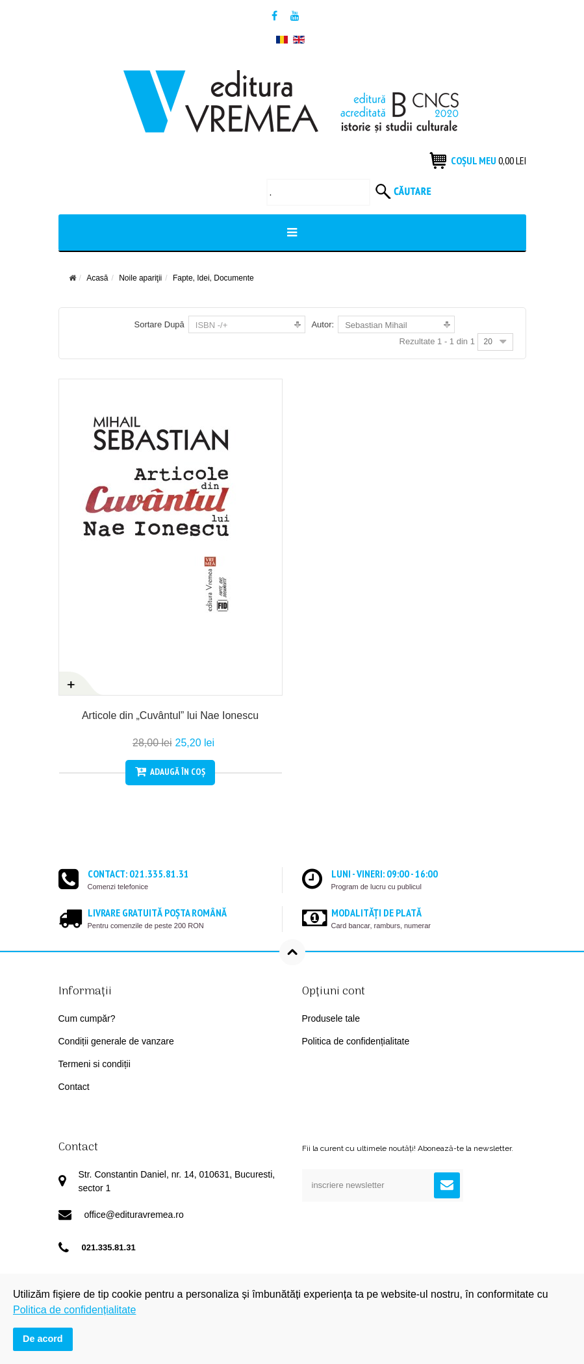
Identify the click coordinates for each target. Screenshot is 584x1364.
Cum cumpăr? (87, 1018)
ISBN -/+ (212, 325)
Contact (74, 1086)
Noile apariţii (140, 278)
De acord (43, 1338)
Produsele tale (331, 1018)
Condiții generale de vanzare (116, 1041)
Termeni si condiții (94, 1064)
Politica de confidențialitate (356, 1041)
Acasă (97, 278)
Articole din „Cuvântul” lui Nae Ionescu (170, 715)
